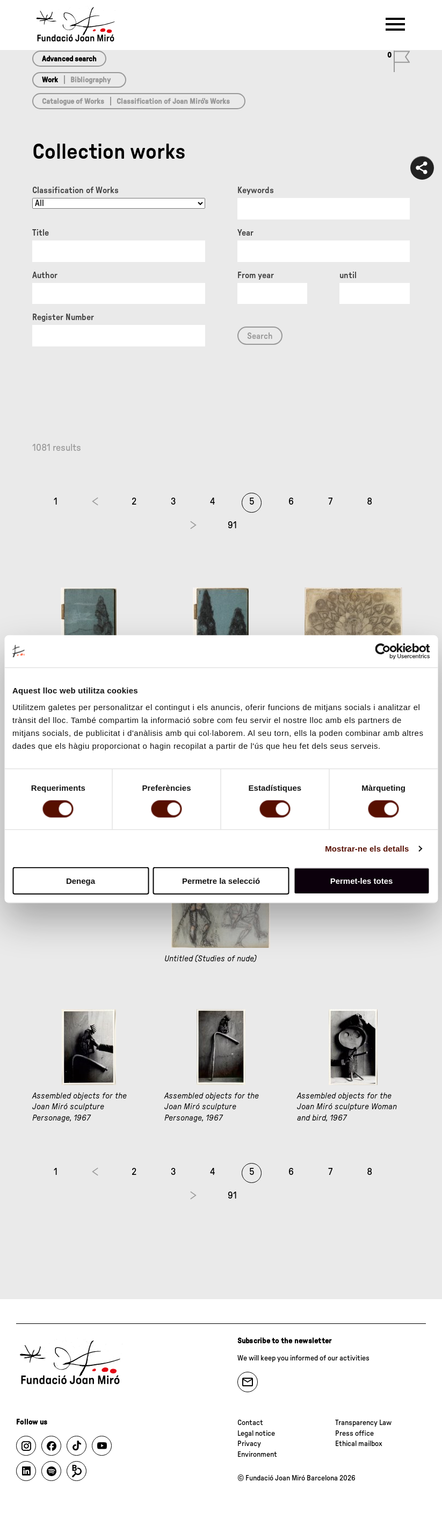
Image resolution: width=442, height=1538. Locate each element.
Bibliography (90, 80)
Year (245, 233)
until (348, 275)
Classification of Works (75, 190)
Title (40, 233)
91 (232, 525)
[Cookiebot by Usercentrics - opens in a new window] (383, 651)
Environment (257, 1454)
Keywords (255, 190)
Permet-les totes (361, 880)
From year (255, 275)
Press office (354, 1433)
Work (50, 80)
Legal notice (256, 1433)
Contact (250, 1423)
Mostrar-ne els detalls (367, 848)
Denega (80, 880)
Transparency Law (363, 1423)
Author (44, 275)
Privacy (249, 1444)
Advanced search (69, 59)
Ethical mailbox (358, 1444)
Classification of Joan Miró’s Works (173, 101)
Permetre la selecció (221, 880)
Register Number (63, 317)
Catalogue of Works (73, 101)
